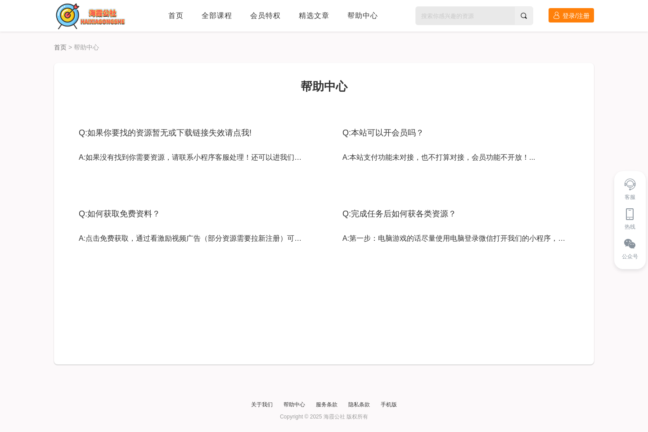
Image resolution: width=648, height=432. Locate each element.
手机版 (389, 404)
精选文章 (314, 15)
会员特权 (265, 15)
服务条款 (327, 404)
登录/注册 (571, 15)
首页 (176, 15)
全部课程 (217, 15)
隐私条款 (359, 404)
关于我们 (262, 404)
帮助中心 (362, 15)
